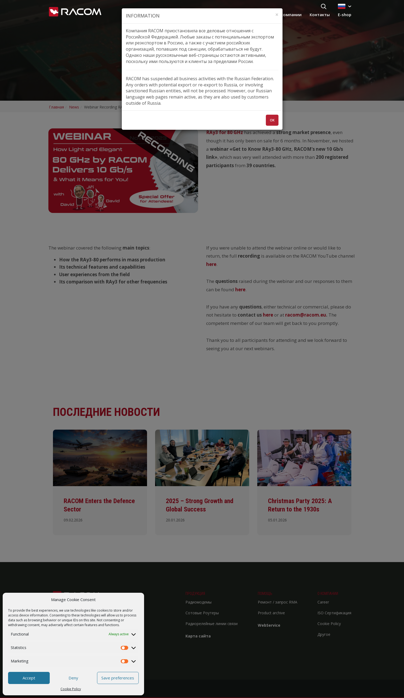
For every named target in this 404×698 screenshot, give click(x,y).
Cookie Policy (70, 689)
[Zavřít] (276, 14)
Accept (29, 678)
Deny (73, 678)
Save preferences (117, 678)
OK (272, 120)
